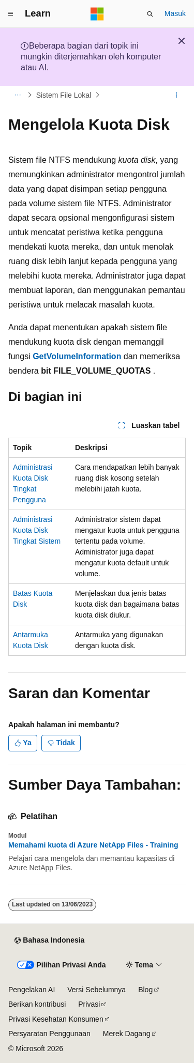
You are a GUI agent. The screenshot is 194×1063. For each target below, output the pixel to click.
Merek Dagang (127, 1033)
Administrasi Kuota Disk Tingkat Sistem (37, 530)
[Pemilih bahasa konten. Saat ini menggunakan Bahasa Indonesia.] (49, 940)
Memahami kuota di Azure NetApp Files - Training (93, 845)
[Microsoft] (97, 14)
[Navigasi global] (10, 14)
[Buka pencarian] (150, 14)
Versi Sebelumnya (96, 989)
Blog (145, 989)
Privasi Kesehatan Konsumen (55, 1019)
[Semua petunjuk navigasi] (17, 95)
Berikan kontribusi (37, 1004)
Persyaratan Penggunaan (49, 1033)
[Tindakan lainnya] (177, 95)
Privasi (89, 1004)
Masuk (175, 13)
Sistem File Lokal (64, 95)
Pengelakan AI (31, 989)
